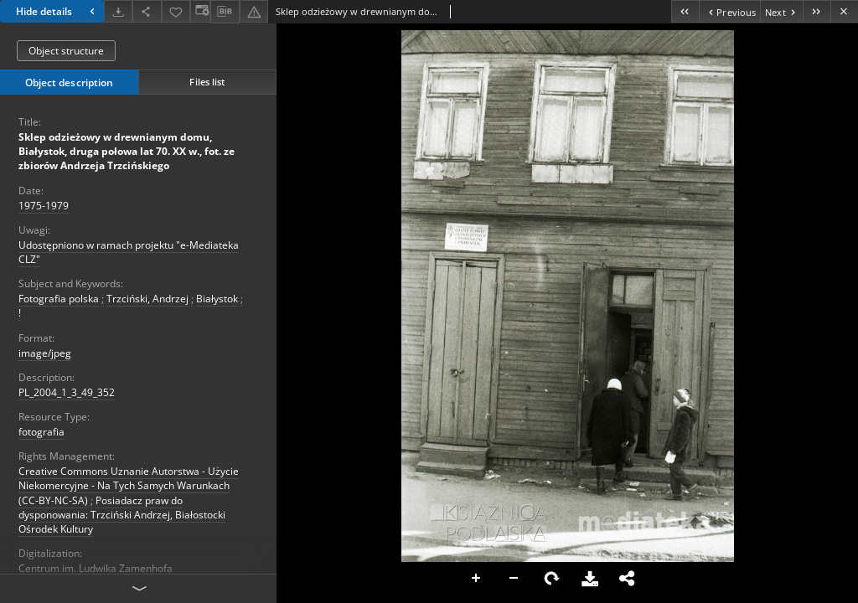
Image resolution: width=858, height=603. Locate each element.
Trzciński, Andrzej (147, 298)
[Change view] (200, 11)
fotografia (41, 432)
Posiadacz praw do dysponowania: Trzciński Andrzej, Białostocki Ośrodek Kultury (121, 514)
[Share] (146, 11)
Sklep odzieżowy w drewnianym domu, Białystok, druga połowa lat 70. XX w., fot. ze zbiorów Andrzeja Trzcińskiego (126, 151)
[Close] (844, 11)
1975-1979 (43, 205)
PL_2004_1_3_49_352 (66, 392)
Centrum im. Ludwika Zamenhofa (95, 568)
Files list (207, 81)
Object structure (66, 51)
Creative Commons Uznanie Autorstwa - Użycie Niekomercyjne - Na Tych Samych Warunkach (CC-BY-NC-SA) (128, 485)
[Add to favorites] (176, 11)
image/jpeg (44, 353)
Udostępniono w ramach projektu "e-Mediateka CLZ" (128, 252)
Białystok (217, 298)
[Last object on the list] (816, 11)
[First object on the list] (685, 11)
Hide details (57, 11)
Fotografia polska (58, 298)
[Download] (118, 11)
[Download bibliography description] (224, 11)
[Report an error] (254, 11)
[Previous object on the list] (729, 11)
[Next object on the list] (781, 11)
